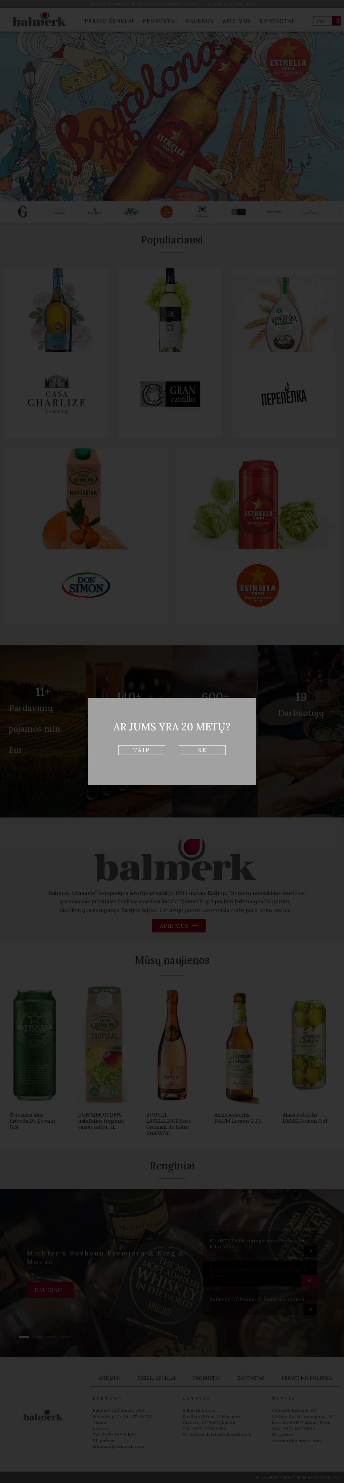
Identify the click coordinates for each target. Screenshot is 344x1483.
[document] (172, 741)
